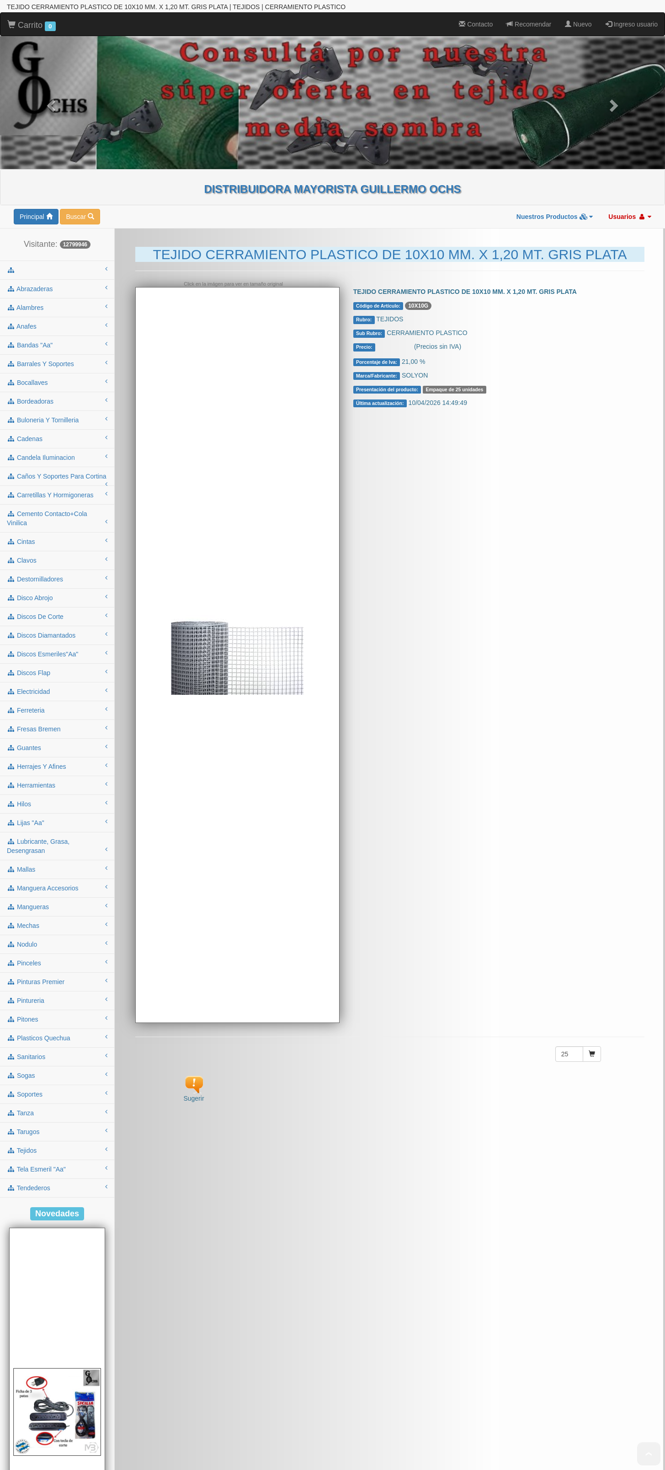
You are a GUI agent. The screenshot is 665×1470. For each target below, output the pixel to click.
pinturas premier (57, 814)
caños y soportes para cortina (57, 311)
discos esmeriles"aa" (57, 486)
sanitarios (57, 889)
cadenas (57, 271)
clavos (57, 393)
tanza (57, 945)
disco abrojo (57, 430)
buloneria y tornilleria (57, 252)
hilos (57, 636)
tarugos (57, 964)
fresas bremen (57, 561)
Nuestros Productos (554, 49)
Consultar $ (396, 180)
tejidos (57, 983)
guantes (57, 580)
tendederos (57, 1020)
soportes (57, 926)
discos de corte (57, 449)
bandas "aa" (57, 177)
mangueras (57, 739)
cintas (57, 374)
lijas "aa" (57, 655)
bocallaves (57, 215)
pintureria (57, 833)
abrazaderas (57, 121)
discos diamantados (57, 467)
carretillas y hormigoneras (57, 327)
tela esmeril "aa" (57, 1001)
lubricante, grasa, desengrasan (57, 679)
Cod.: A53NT (57, 1436)
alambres (57, 140)
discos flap (57, 505)
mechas (57, 758)
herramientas (57, 617)
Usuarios (629, 49)
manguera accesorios (57, 720)
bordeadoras (57, 233)
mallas (57, 702)
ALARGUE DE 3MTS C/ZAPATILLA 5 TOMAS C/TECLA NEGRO (57, 1454)
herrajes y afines (57, 599)
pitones (57, 851)
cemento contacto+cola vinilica (57, 351)
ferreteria (57, 542)
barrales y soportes (57, 196)
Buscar (80, 49)
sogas (57, 908)
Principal (36, 49)
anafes (57, 158)
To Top (648, 1453)
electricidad (57, 524)
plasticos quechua (57, 870)
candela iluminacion (57, 290)
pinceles (57, 795)
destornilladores (57, 411)
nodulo (57, 776)
